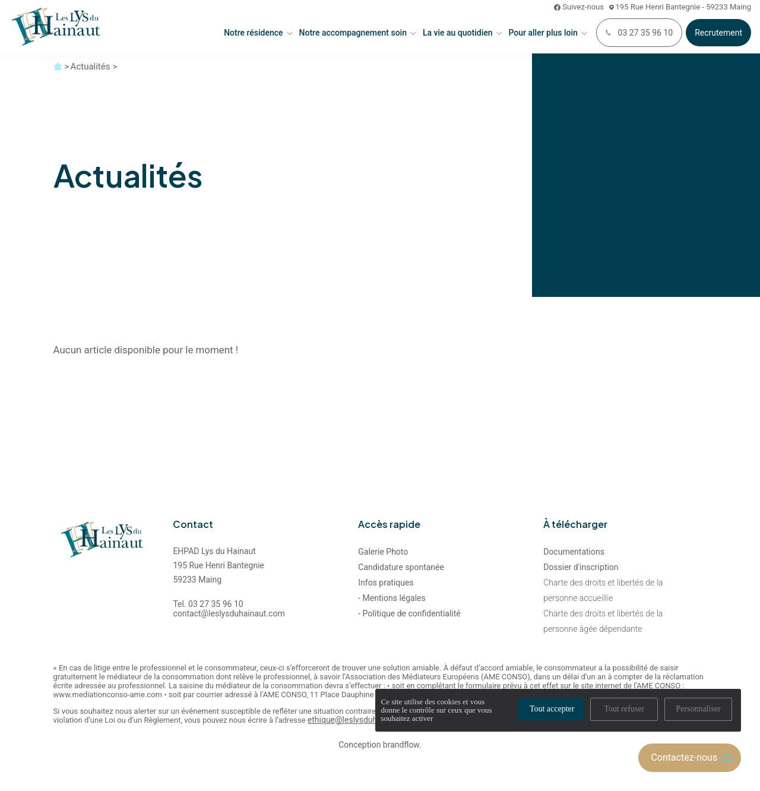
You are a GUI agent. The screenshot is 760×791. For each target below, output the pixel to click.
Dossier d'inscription (580, 567)
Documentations (573, 551)
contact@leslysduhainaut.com (228, 613)
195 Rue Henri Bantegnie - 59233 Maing (680, 6)
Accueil (57, 66)
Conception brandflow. (380, 745)
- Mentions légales (391, 598)
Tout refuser (624, 708)
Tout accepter (552, 708)
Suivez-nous (579, 6)
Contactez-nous (691, 757)
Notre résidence (253, 32)
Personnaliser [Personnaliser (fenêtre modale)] (698, 708)
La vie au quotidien (458, 32)
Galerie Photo (383, 551)
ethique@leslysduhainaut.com (363, 720)
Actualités (90, 66)
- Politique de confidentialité (409, 613)
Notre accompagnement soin (353, 32)
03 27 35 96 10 (639, 32)
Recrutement (718, 32)
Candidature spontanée (401, 567)
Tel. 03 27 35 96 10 (208, 604)
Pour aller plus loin (543, 32)
